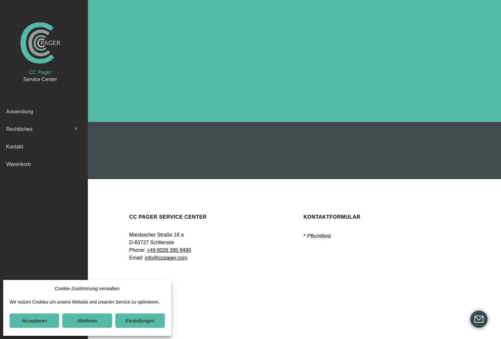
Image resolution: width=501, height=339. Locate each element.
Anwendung (19, 111)
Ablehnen (87, 320)
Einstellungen (140, 320)
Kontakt (14, 146)
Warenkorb (18, 164)
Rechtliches (19, 129)
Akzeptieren (34, 320)
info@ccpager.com (166, 257)
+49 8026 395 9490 (169, 250)
